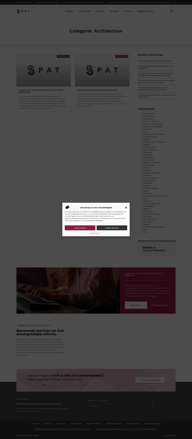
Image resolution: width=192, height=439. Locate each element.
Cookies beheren (112, 228)
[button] (126, 207)
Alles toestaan (80, 228)
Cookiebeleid (95, 233)
